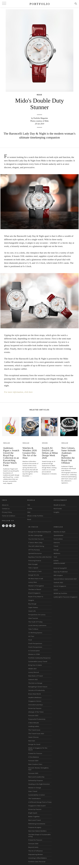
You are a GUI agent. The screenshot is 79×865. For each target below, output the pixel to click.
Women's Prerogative (36, 586)
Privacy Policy (7, 512)
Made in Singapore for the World (37, 749)
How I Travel (32, 791)
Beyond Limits (33, 847)
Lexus (56, 590)
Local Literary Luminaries (37, 625)
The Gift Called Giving (36, 546)
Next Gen (31, 741)
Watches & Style (59, 532)
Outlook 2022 (33, 679)
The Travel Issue (34, 730)
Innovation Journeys (35, 705)
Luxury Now (32, 582)
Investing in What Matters (37, 858)
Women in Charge (34, 788)
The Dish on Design (35, 683)
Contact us (6, 508)
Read (29, 519)
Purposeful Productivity (36, 719)
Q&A (28, 512)
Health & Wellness (35, 697)
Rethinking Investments (36, 824)
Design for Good (34, 744)
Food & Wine (58, 539)
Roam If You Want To (35, 596)
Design (56, 550)
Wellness (57, 553)
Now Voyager (33, 564)
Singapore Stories (34, 701)
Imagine (31, 600)
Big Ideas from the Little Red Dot (40, 557)
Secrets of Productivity (36, 690)
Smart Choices (33, 737)
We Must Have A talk (35, 578)
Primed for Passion (35, 753)
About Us (5, 505)
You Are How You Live (36, 539)
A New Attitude (33, 723)
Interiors (57, 542)
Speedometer (58, 535)
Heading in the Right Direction (39, 784)
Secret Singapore (60, 586)
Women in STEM (34, 654)
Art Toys (31, 636)
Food (30, 640)
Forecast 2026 (33, 843)
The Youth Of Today (35, 622)
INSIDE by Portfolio (60, 593)
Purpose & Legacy (34, 827)
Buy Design (32, 604)
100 (28, 505)
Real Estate (58, 508)
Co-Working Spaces (35, 632)
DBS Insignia (58, 575)
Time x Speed (33, 568)
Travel (56, 546)
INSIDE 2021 (32, 668)
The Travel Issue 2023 (36, 733)
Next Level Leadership (36, 777)
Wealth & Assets (59, 505)
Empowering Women (35, 854)
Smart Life (32, 611)
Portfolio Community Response (39, 658)
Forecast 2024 (33, 760)
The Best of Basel (34, 589)
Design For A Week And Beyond (39, 532)
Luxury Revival (33, 672)
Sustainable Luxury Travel (37, 661)
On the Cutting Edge (35, 535)
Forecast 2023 (33, 715)
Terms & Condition (8, 516)
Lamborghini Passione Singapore (65, 597)
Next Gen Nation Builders (37, 831)
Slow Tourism (33, 618)
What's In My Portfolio (35, 516)
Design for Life (33, 575)
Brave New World (34, 694)
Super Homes (33, 607)
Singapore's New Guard (36, 806)
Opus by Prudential (61, 572)
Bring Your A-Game (35, 665)
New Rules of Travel (35, 676)
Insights (56, 512)
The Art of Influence (35, 851)
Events (56, 560)
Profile (29, 508)
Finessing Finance (34, 560)
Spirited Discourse (35, 553)
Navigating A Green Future (37, 687)
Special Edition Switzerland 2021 (65, 579)
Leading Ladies (33, 726)
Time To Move (33, 629)
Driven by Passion (34, 708)
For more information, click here (19, 392)
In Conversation (34, 650)
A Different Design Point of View (40, 802)
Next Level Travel (34, 820)
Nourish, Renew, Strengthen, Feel (38, 768)
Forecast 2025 (33, 773)
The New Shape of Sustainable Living (39, 835)
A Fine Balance (33, 757)
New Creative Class (35, 764)
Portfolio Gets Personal (36, 861)
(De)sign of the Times (36, 712)
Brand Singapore (34, 593)
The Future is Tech (35, 571)
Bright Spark (32, 813)
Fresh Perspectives (35, 643)
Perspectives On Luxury (36, 614)
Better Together (34, 816)
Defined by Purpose (35, 780)
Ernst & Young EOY (60, 568)
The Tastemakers (34, 798)
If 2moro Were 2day (35, 542)
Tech (55, 557)
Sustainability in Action (36, 795)
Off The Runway (34, 550)
